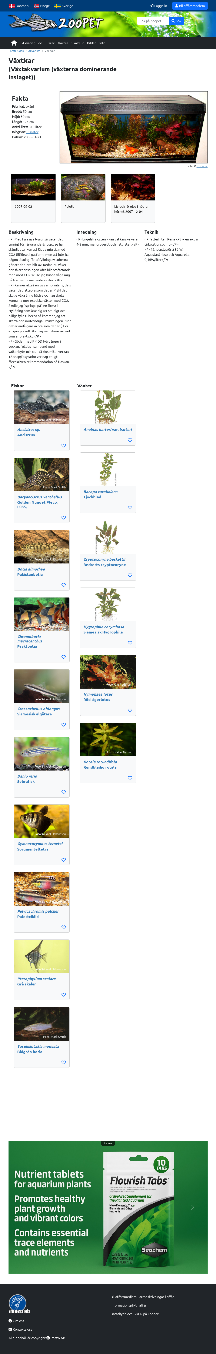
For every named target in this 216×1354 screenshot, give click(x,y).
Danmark (19, 6)
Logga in (158, 6)
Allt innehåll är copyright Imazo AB (37, 1338)
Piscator (32, 132)
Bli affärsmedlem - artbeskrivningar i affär (142, 1297)
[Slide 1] (100, 1267)
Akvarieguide (32, 43)
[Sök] (153, 21)
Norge (42, 6)
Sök (176, 21)
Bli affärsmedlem (190, 6)
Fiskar (50, 43)
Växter (63, 43)
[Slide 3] (116, 1267)
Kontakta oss (20, 1329)
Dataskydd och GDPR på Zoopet (135, 1314)
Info (102, 43)
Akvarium (34, 50)
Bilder (91, 43)
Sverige (63, 6)
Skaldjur (78, 43)
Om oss (16, 1321)
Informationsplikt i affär (128, 1305)
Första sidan (16, 50)
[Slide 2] (108, 1267)
